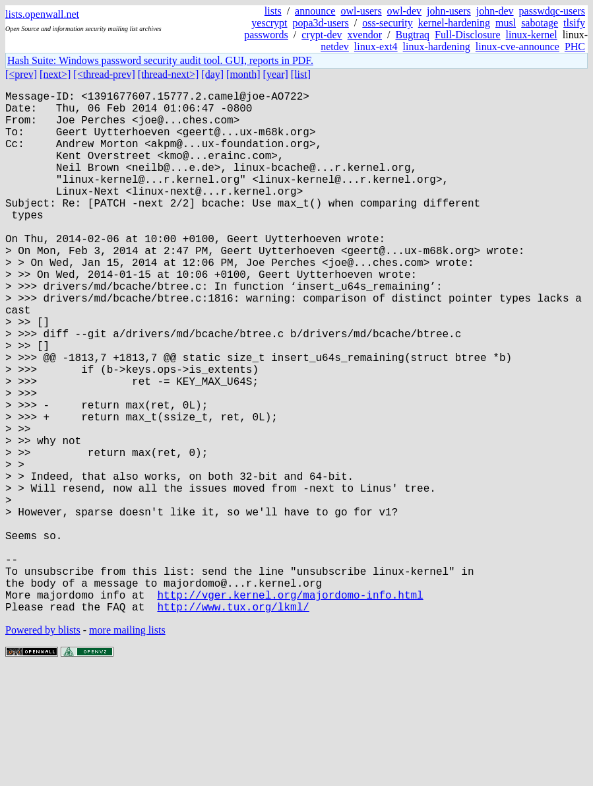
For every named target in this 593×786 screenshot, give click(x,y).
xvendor (365, 34)
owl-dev (404, 10)
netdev (335, 46)
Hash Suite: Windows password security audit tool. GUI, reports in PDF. (160, 60)
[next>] (55, 74)
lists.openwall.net (42, 14)
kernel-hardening (454, 22)
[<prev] (21, 74)
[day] (212, 74)
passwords (266, 34)
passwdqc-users (552, 10)
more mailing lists (127, 746)
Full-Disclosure (468, 34)
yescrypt (269, 22)
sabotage (539, 22)
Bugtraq (412, 34)
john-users (449, 10)
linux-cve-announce (517, 46)
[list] (301, 74)
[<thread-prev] (104, 74)
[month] (243, 74)
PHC (575, 46)
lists (273, 10)
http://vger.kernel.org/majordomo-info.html (290, 708)
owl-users (360, 10)
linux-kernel (531, 34)
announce (315, 10)
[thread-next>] (168, 74)
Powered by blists (42, 746)
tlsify (574, 22)
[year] (275, 74)
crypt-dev (321, 34)
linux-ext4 (376, 46)
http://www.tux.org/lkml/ (233, 722)
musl (505, 22)
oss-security (387, 22)
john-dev (495, 10)
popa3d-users (321, 22)
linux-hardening (436, 46)
